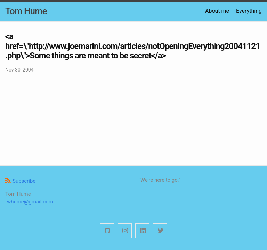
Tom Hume (26, 11)
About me (217, 11)
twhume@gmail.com (29, 202)
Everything (249, 11)
